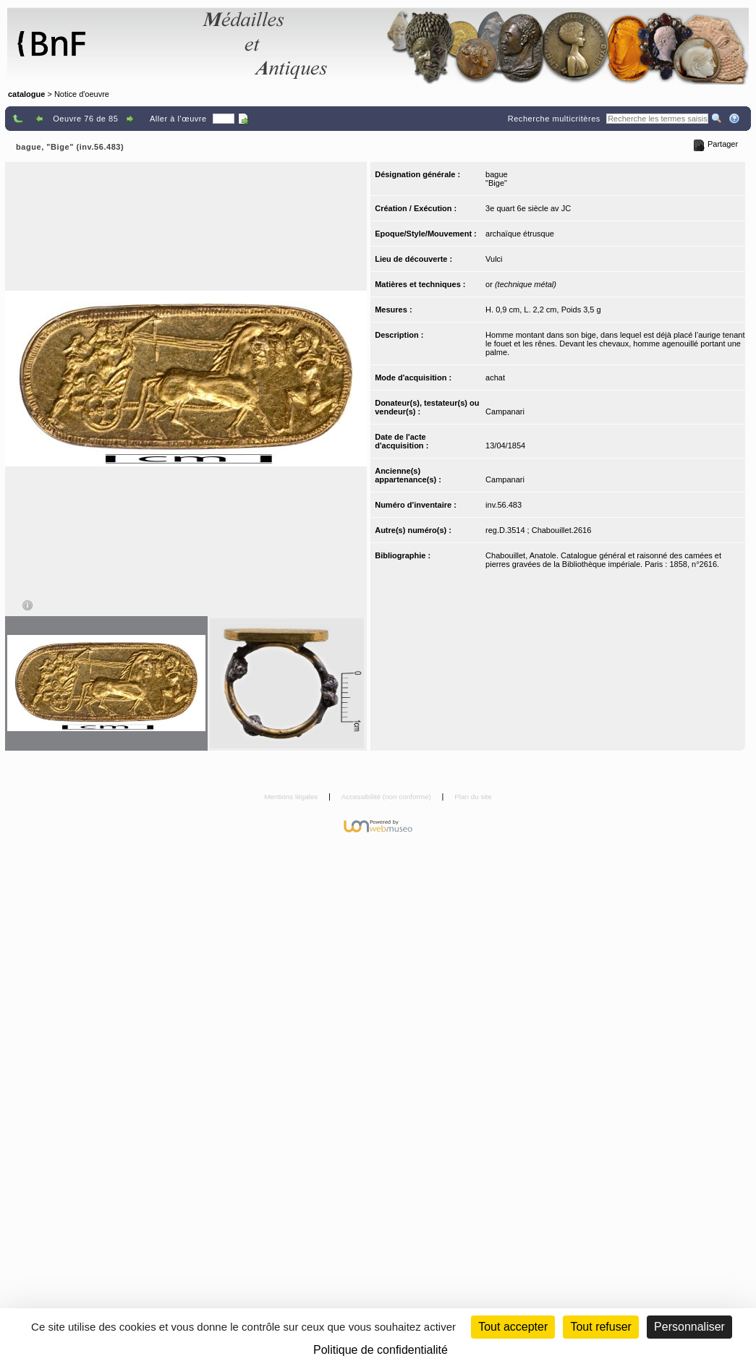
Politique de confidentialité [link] (380, 1350)
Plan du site (473, 797)
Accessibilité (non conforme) (387, 797)
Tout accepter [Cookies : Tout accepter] (513, 1327)
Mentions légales (292, 797)
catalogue (26, 94)
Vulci (493, 259)
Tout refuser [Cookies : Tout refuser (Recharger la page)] (600, 1327)
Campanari (504, 411)
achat (495, 377)
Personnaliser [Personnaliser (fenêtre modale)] (689, 1327)
